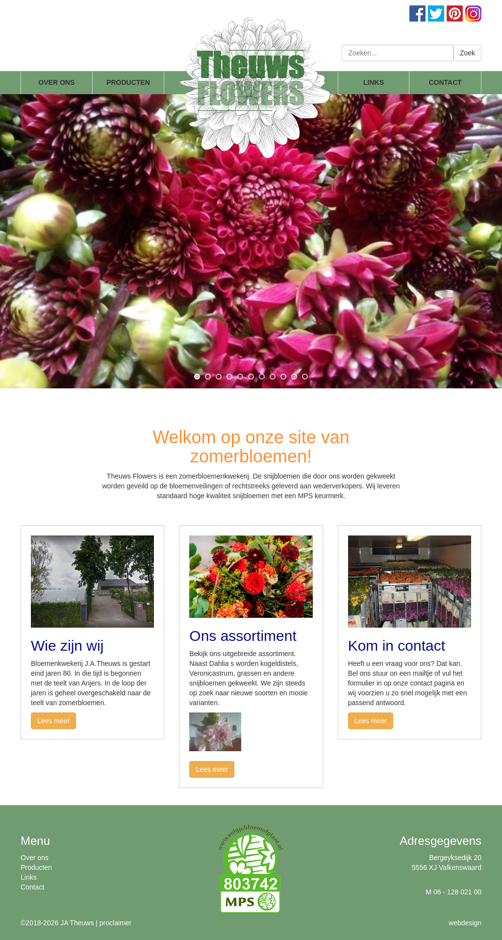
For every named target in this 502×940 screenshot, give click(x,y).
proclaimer (115, 923)
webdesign (465, 923)
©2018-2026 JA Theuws (57, 923)
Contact (32, 887)
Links (29, 877)
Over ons (35, 858)
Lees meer (53, 721)
